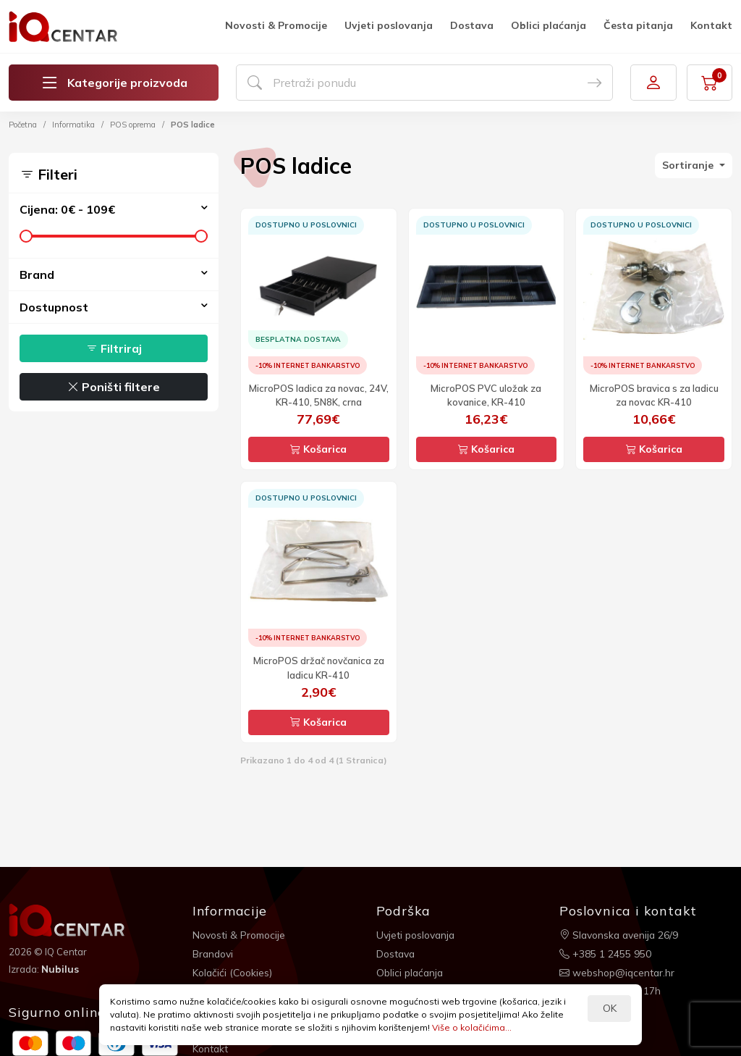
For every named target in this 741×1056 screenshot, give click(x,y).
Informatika (73, 125)
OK (610, 1008)
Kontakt (711, 25)
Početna (23, 125)
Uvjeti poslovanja (388, 25)
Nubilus (60, 969)
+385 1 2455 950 (605, 953)
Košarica (318, 449)
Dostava (472, 25)
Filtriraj (114, 348)
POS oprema (133, 125)
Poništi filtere (113, 387)
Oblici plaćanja (548, 25)
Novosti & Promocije (276, 25)
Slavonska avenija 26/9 (620, 934)
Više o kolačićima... (472, 1027)
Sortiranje (689, 165)
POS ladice (193, 125)
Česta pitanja (638, 25)
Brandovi (213, 953)
